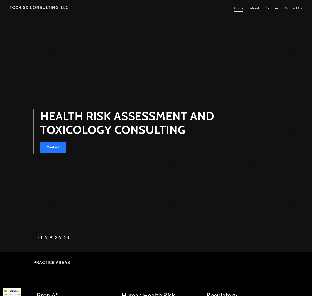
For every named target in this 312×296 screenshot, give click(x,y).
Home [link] (238, 8)
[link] (39, 8)
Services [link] (272, 8)
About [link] (254, 8)
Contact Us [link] (293, 8)
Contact (53, 147)
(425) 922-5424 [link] (53, 237)
